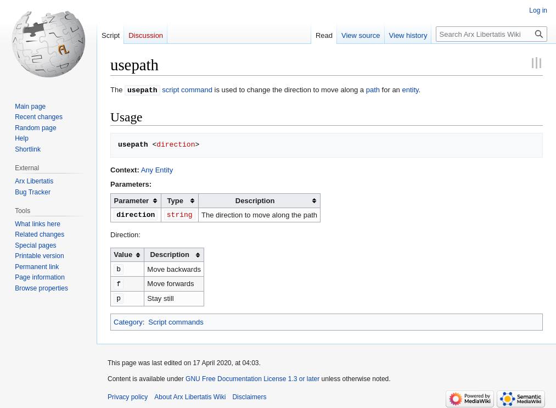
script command (187, 90)
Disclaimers (249, 394)
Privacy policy (128, 394)
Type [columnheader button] (175, 200)
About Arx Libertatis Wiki (190, 394)
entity (410, 90)
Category (128, 319)
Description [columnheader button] (255, 200)
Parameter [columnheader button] (131, 200)
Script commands (175, 319)
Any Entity (157, 169)
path (373, 90)
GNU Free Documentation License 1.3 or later (252, 376)
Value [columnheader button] (123, 253)
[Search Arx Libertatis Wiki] (491, 34)
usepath (142, 89)
